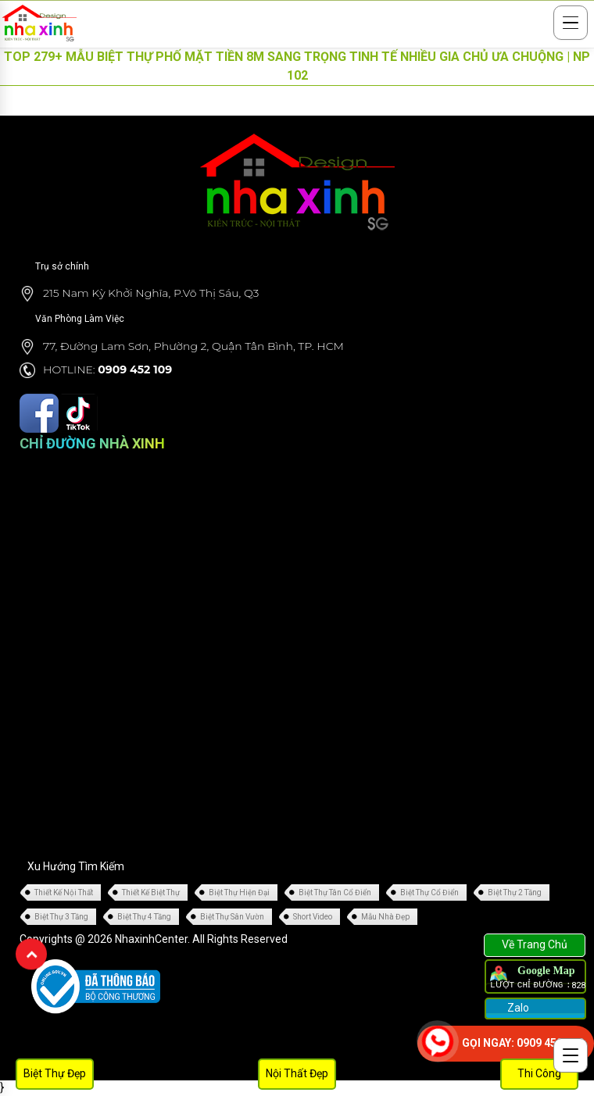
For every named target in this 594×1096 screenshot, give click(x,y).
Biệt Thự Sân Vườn (232, 916)
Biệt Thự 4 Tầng (144, 916)
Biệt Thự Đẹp (54, 1073)
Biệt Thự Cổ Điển (429, 892)
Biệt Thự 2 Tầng (515, 892)
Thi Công (539, 1073)
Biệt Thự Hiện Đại (239, 892)
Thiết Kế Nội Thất (63, 892)
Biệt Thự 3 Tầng (61, 916)
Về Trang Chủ (534, 944)
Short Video (312, 916)
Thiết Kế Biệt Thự (151, 892)
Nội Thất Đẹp (297, 1073)
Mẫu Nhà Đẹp (385, 916)
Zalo (517, 1007)
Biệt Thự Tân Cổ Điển (335, 892)
